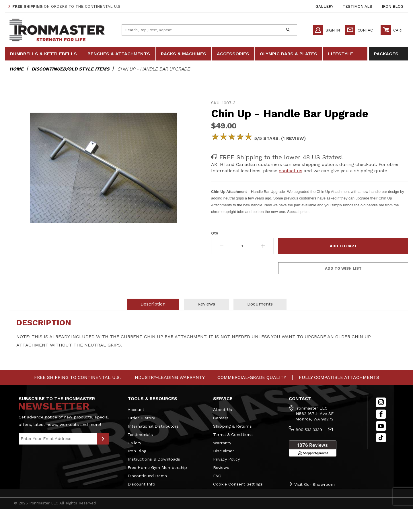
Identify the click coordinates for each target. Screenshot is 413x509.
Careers (221, 418)
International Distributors (153, 426)
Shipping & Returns (232, 426)
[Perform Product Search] (288, 30)
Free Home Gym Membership (157, 467)
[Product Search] (200, 30)
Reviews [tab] (206, 304)
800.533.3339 (309, 429)
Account (136, 409)
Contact (360, 30)
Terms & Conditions (233, 434)
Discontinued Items (147, 475)
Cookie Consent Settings (238, 484)
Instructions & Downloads (154, 459)
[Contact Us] (330, 430)
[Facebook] (381, 414)
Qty (214, 233)
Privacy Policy (226, 459)
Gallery (324, 6)
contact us (290, 170)
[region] (103, 256)
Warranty (222, 443)
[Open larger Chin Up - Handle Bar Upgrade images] (103, 167)
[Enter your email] (58, 439)
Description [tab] (153, 304)
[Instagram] (381, 402)
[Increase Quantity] (263, 246)
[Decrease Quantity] (221, 246)
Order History (141, 418)
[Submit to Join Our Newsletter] (103, 439)
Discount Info (141, 484)
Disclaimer (223, 451)
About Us (222, 409)
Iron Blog (393, 6)
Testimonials (357, 6)
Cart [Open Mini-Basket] (392, 30)
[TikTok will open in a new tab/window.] (381, 438)
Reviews (221, 467)
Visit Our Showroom (312, 484)
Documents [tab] (260, 304)
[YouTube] (381, 426)
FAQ (217, 475)
